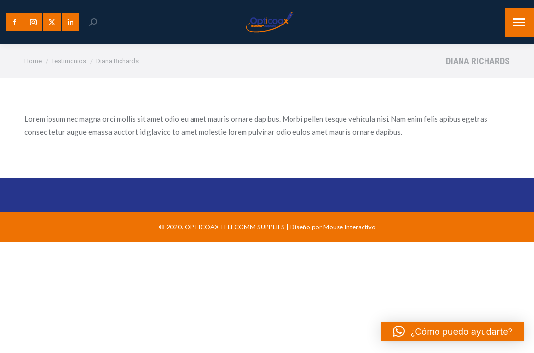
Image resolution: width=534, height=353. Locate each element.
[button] (452, 331)
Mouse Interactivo (349, 227)
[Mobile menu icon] (519, 22)
